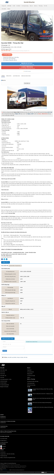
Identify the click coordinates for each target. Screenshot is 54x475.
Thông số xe (8, 75)
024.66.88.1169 (9, 432)
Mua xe (31, 5)
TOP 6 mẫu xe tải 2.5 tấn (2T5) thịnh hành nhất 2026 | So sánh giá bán (43, 399)
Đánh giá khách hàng (26, 75)
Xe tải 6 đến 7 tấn (3, 375)
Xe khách (18, 5)
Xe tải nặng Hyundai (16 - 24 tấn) (5, 379)
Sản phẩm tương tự (27, 71)
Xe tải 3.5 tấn (2, 373)
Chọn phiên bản (4, 265)
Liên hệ (1, 449)
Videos (8, 8)
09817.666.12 (3, 427)
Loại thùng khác (16, 75)
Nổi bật (3, 75)
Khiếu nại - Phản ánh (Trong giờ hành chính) (7, 457)
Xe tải (14, 5)
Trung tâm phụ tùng (3, 455)
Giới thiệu (9, 5)
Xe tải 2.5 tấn (2, 371)
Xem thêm (27, 83)
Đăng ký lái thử (29, 373)
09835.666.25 (3, 422)
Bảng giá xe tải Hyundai (4, 386)
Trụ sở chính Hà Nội (3, 438)
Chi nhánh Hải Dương (4, 442)
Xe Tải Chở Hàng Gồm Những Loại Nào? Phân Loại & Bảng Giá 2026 (43, 389)
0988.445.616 (3, 417)
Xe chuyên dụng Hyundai (4, 384)
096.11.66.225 (3, 432)
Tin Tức (45, 5)
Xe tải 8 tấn (2, 377)
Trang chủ (4, 5)
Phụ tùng (40, 5)
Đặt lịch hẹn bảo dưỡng (31, 385)
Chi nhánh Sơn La (3, 440)
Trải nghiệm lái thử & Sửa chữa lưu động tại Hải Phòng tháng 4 (43, 408)
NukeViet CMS (22, 472)
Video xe (28, 377)
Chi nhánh (4, 8)
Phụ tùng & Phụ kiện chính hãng (32, 381)
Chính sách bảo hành (30, 383)
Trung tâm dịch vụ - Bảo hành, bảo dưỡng (7, 453)
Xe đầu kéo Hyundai (3, 381)
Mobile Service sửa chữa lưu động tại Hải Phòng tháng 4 (42, 402)
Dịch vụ (35, 5)
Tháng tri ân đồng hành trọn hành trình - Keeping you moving (43, 393)
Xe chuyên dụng (25, 5)
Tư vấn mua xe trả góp (31, 375)
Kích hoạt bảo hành (30, 371)
